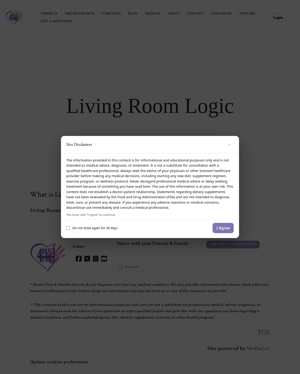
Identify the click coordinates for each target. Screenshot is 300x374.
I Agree (223, 228)
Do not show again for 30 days (91, 228)
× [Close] (229, 144)
